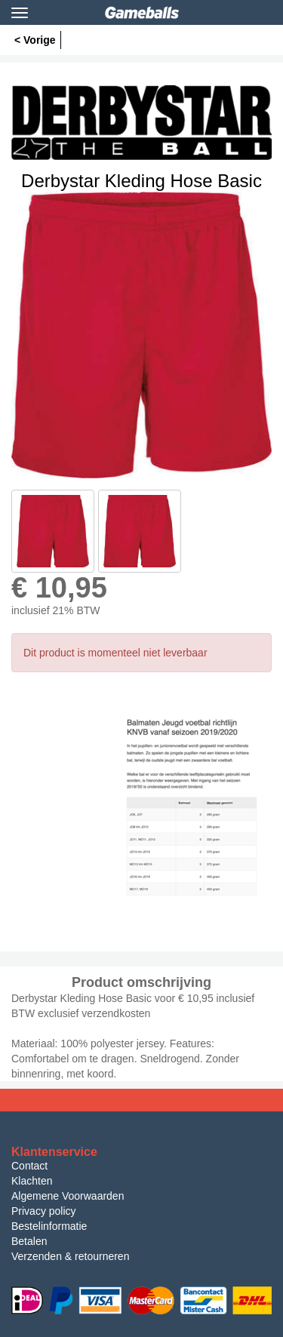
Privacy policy (43, 1211)
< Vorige (35, 40)
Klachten (31, 1181)
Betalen (29, 1241)
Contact (29, 1166)
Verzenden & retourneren (70, 1256)
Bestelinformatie (49, 1226)
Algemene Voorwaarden (67, 1196)
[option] (141, 335)
